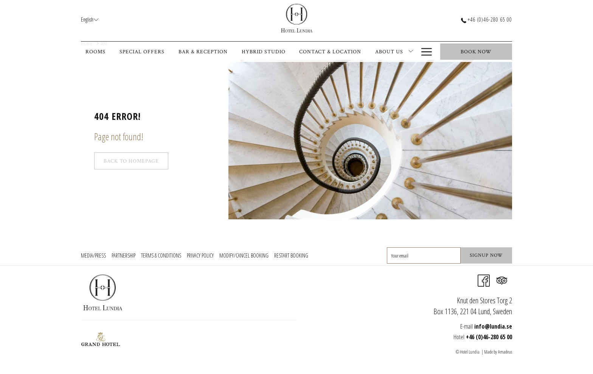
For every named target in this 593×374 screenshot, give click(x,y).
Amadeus (505, 352)
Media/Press (93, 255)
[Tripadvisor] (502, 280)
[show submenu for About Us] (411, 52)
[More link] (427, 52)
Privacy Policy (200, 255)
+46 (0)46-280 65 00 (486, 19)
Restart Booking (291, 255)
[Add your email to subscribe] (424, 255)
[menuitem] (98, 52)
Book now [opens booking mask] (476, 51)
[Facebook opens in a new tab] (484, 280)
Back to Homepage (131, 161)
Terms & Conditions (161, 255)
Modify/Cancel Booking (244, 255)
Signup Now (486, 255)
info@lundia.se (493, 326)
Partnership (123, 255)
